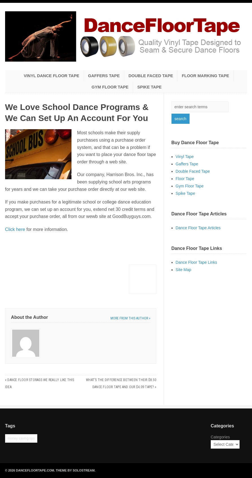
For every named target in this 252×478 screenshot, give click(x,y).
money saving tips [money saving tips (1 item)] (21, 438)
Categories (220, 437)
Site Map (183, 269)
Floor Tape (185, 178)
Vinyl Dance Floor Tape (51, 75)
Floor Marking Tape (205, 75)
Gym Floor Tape (110, 87)
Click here (15, 229)
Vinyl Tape (185, 156)
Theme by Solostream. (75, 470)
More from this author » (130, 318)
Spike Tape (149, 87)
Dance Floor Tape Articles (198, 228)
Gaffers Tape (104, 75)
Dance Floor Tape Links (196, 262)
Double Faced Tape (151, 75)
